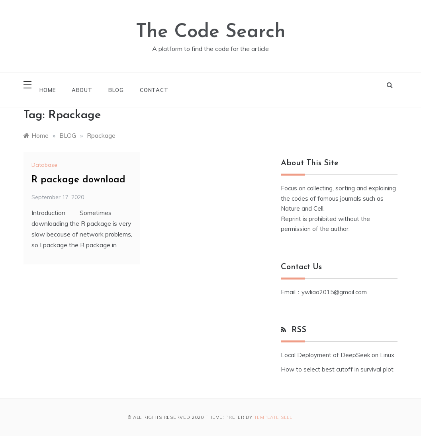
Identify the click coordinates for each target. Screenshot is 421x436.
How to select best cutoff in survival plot (337, 369)
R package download (78, 180)
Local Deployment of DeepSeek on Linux (337, 355)
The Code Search (211, 32)
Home (47, 90)
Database (44, 164)
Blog (116, 90)
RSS (299, 330)
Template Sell (273, 417)
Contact (154, 90)
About (82, 90)
